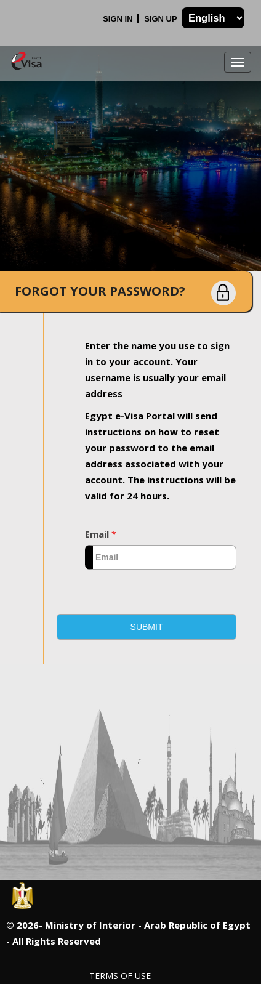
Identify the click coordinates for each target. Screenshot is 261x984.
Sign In (119, 18)
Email (100, 534)
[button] (146, 627)
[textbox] (160, 557)
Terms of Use (120, 976)
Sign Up (161, 18)
